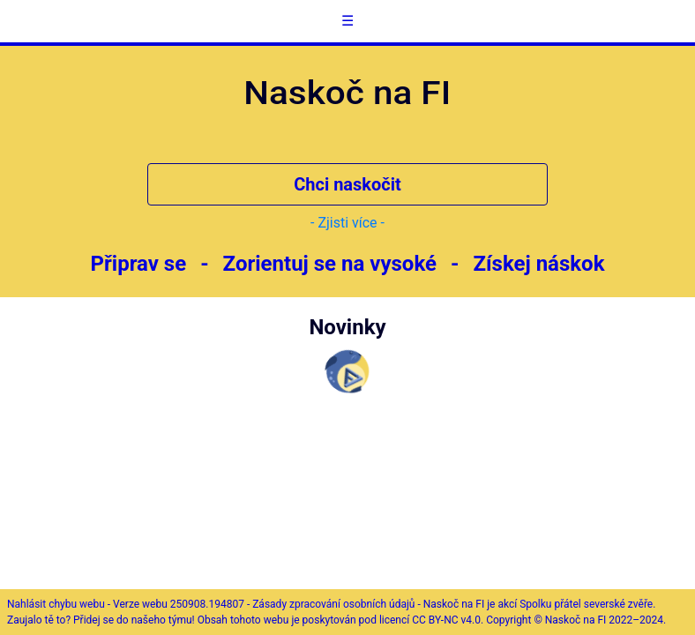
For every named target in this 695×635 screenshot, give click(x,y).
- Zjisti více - (347, 222)
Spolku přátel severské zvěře (586, 604)
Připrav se (139, 263)
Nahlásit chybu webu (56, 604)
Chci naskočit (347, 184)
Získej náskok (538, 263)
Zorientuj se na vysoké (330, 263)
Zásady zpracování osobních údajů (333, 604)
